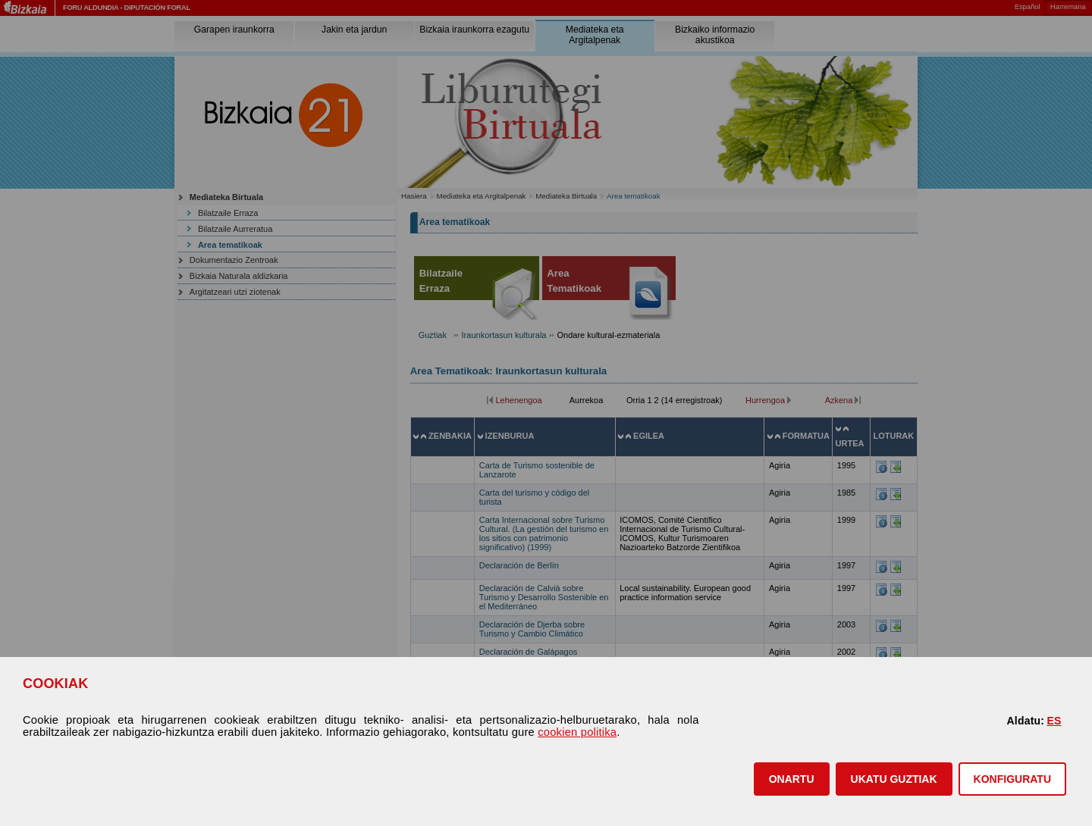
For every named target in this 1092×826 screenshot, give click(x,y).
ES (1053, 721)
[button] (792, 779)
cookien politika (577, 732)
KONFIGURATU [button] (1012, 779)
